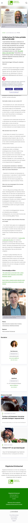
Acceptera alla (18, 89)
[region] (14, 85)
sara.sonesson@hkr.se (14, 358)
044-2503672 (14, 387)
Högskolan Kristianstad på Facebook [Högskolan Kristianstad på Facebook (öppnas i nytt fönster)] (14, 504)
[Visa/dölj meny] (2, 3)
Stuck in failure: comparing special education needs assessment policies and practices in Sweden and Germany (13, 282)
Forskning (19, 323)
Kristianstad (12, 331)
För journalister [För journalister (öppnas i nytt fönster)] (14, 517)
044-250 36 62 (14, 360)
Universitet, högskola (9, 323)
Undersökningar (5, 325)
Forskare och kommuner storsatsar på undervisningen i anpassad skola (13, 417)
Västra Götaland (5, 331)
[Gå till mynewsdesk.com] (14, 511)
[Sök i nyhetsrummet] (26, 3)
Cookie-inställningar (14, 92)
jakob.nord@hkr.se (14, 385)
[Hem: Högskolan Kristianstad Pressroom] (13, 3)
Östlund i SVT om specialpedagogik (13, 448)
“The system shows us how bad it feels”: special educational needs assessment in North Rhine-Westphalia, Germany (12, 274)
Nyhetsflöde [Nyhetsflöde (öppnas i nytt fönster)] (14, 518)
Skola (3, 323)
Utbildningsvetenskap (14, 325)
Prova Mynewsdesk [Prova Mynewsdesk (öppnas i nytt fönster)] (14, 515)
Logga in (14, 520)
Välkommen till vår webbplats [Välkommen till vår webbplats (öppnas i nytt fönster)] (14, 502)
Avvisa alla (9, 89)
